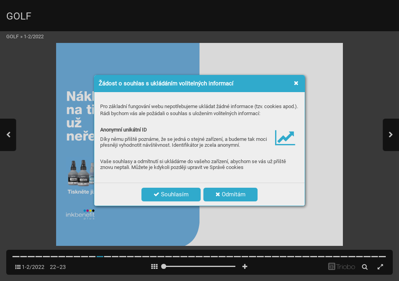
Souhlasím (171, 194)
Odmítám (230, 194)
